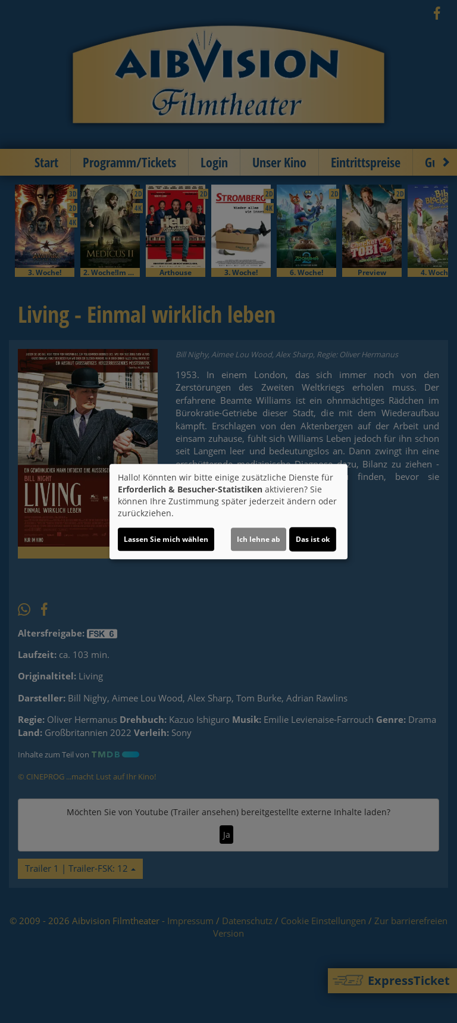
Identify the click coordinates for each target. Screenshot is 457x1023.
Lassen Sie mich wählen (166, 539)
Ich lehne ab (258, 539)
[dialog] (228, 511)
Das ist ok (313, 539)
